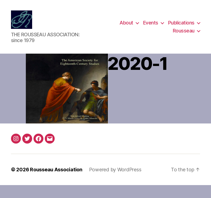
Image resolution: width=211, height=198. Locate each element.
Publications (181, 23)
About (126, 23)
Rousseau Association (56, 170)
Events (150, 23)
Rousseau (184, 31)
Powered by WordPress (115, 170)
